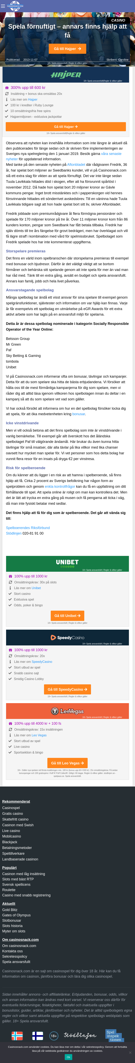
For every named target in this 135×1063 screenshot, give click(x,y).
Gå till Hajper (67, 49)
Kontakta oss (12, 951)
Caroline (123, 59)
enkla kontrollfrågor (60, 487)
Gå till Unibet (67, 616)
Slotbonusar (11, 920)
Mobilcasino (11, 836)
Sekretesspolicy (14, 956)
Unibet (36, 588)
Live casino (11, 831)
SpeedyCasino (42, 661)
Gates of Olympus (16, 915)
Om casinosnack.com (19, 946)
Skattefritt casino (15, 819)
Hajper (32, 99)
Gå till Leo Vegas (67, 763)
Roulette (8, 890)
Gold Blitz (9, 910)
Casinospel (11, 808)
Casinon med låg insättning (23, 874)
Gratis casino (12, 814)
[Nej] (130, 1053)
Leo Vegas (39, 735)
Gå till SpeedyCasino (67, 689)
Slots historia (12, 926)
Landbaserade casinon (20, 859)
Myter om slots (13, 931)
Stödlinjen (14, 533)
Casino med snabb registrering (26, 895)
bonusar (78, 414)
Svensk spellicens (16, 885)
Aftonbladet (76, 165)
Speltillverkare (13, 853)
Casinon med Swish (18, 825)
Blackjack (9, 842)
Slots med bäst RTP (18, 879)
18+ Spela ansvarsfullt (57, 63)
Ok (68, 1057)
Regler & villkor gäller (78, 63)
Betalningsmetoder (17, 848)
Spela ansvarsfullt (16, 962)
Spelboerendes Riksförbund (28, 528)
